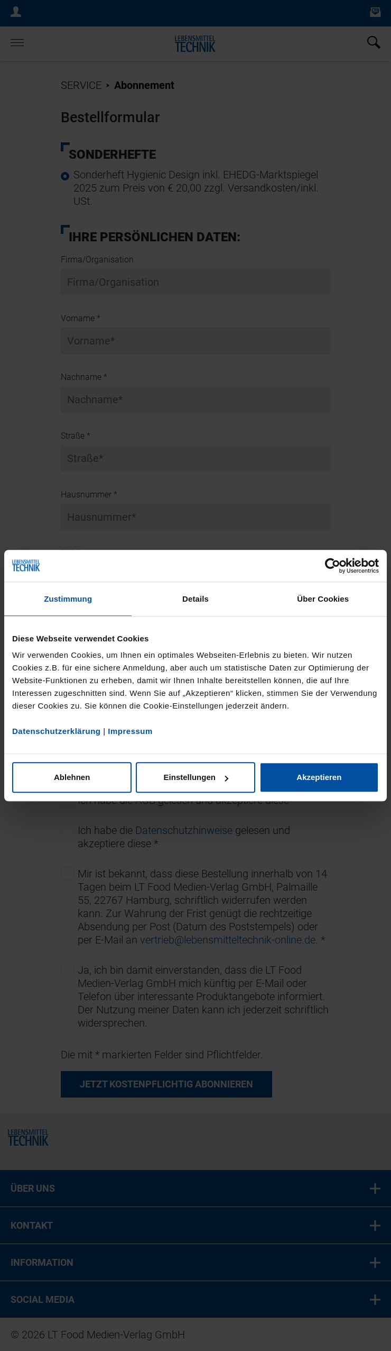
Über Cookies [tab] (323, 598)
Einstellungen (196, 777)
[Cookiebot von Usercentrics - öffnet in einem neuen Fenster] (332, 566)
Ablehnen (72, 777)
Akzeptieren (318, 777)
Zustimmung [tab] (68, 598)
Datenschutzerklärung (56, 731)
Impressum (130, 731)
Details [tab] (195, 598)
